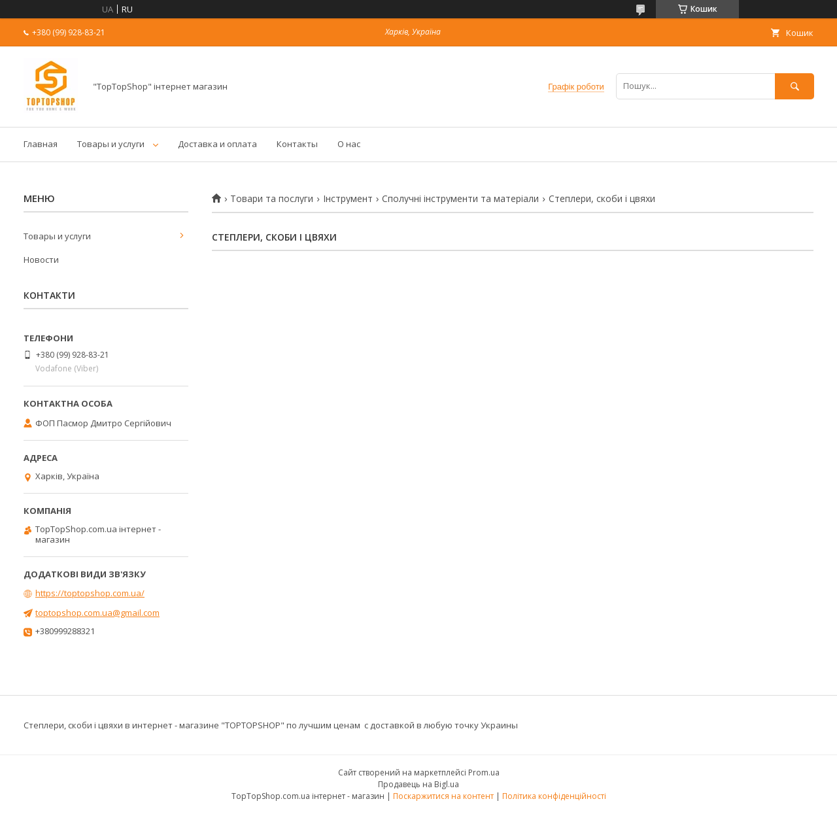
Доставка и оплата (217, 144)
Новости (41, 259)
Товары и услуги (111, 144)
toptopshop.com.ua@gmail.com (97, 612)
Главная (41, 144)
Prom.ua (484, 772)
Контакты (297, 144)
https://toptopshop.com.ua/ (90, 593)
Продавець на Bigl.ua (418, 784)
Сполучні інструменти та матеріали (460, 199)
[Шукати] (794, 86)
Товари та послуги (271, 199)
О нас (348, 144)
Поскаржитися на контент (443, 796)
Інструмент (348, 199)
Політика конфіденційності (554, 796)
